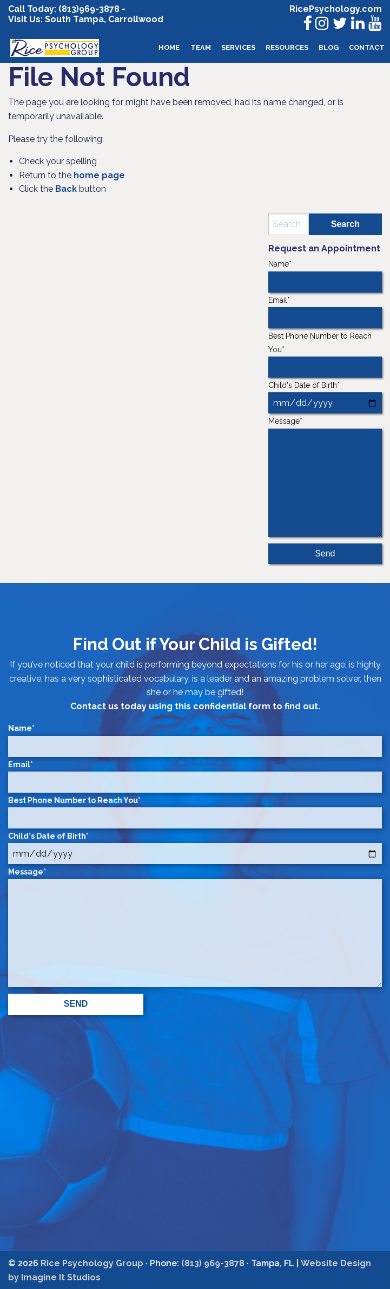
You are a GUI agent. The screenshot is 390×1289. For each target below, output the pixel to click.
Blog (329, 47)
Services (238, 47)
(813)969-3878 (89, 9)
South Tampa (73, 19)
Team (200, 47)
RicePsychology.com (335, 9)
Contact (367, 47)
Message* (325, 476)
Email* (325, 312)
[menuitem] (169, 48)
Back (66, 189)
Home (169, 47)
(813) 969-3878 (212, 1263)
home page (99, 175)
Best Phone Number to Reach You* (325, 355)
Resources (287, 47)
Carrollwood (135, 19)
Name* (325, 276)
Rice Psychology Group (92, 1263)
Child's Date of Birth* (325, 397)
